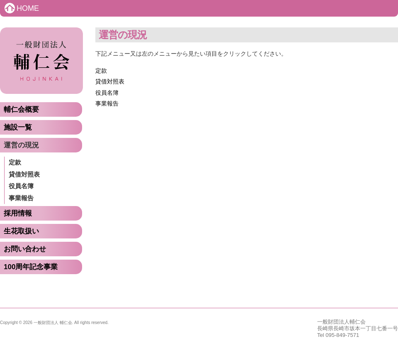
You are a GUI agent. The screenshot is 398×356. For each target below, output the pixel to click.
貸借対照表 (24, 174)
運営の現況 (21, 145)
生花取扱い (21, 231)
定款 (15, 162)
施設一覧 (18, 127)
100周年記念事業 (31, 267)
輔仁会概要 (21, 109)
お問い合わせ (25, 249)
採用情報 (18, 213)
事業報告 (21, 197)
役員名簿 (21, 185)
